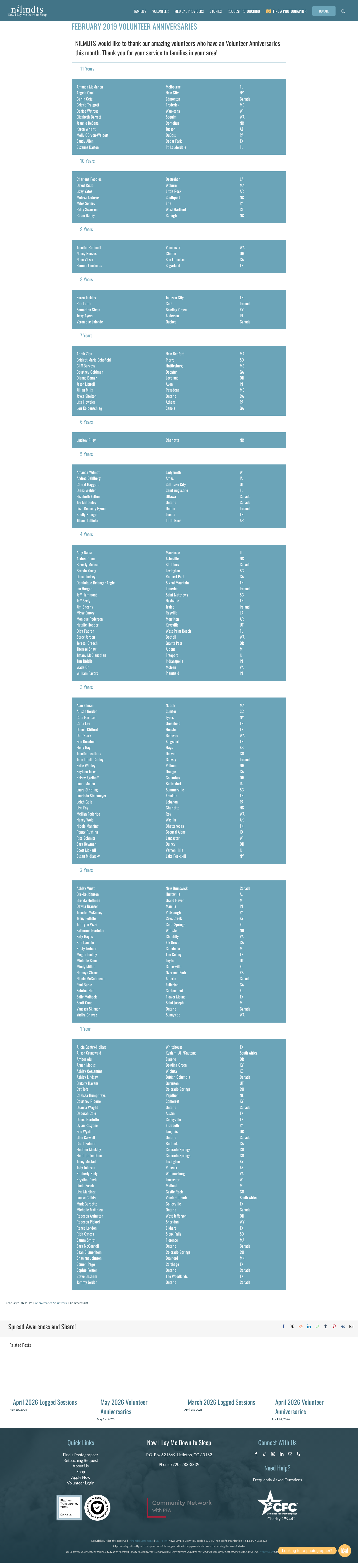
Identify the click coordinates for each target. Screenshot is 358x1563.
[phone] (299, 1454)
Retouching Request (80, 1460)
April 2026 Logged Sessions (45, 1402)
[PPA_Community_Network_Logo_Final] (179, 1499)
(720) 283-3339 (185, 1464)
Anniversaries (43, 1303)
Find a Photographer (80, 1454)
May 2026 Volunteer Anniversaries (124, 1406)
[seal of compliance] (97, 1496)
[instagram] (273, 1454)
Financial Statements (142, 1540)
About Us (81, 1465)
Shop (80, 1471)
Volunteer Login (80, 1482)
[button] (343, 10)
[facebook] (256, 1454)
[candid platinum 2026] (69, 1496)
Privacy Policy (266, 1551)
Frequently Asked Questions (277, 1479)
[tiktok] (264, 1454)
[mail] (290, 1454)
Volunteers (60, 1303)
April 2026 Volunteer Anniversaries (299, 1406)
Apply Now (80, 1477)
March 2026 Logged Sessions (221, 1402)
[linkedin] (282, 1454)
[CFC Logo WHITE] (277, 1491)
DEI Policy (161, 1540)
